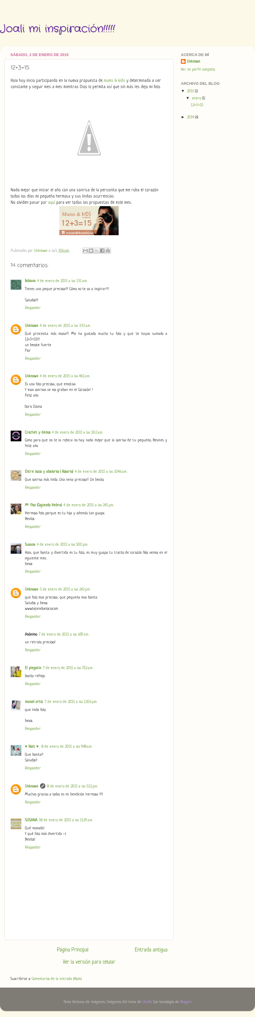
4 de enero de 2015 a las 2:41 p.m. (89, 505)
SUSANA (31, 820)
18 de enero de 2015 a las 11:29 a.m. (66, 820)
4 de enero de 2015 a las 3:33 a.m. (65, 326)
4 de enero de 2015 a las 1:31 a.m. (62, 281)
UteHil (147, 1002)
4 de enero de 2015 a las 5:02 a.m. (77, 433)
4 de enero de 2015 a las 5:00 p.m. (62, 545)
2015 (191, 91)
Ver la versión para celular (89, 962)
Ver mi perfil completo (198, 70)
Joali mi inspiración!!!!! (57, 28)
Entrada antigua (151, 950)
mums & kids (114, 81)
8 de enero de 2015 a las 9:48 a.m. (67, 747)
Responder (33, 308)
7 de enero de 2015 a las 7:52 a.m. (68, 668)
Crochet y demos (37, 433)
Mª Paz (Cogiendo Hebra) (43, 505)
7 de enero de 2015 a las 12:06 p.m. (71, 702)
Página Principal (72, 950)
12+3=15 (197, 105)
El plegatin (33, 668)
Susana (30, 545)
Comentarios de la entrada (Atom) (57, 979)
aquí (51, 202)
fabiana (30, 281)
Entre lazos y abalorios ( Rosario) (49, 472)
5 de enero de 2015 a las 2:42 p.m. (65, 590)
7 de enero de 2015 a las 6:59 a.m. (64, 635)
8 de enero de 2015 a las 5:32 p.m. (72, 786)
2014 (191, 117)
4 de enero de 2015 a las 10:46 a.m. (101, 472)
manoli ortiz (34, 702)
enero (197, 98)
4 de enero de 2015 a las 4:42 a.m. (65, 376)
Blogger (186, 1002)
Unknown (31, 326)
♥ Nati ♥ (32, 747)
